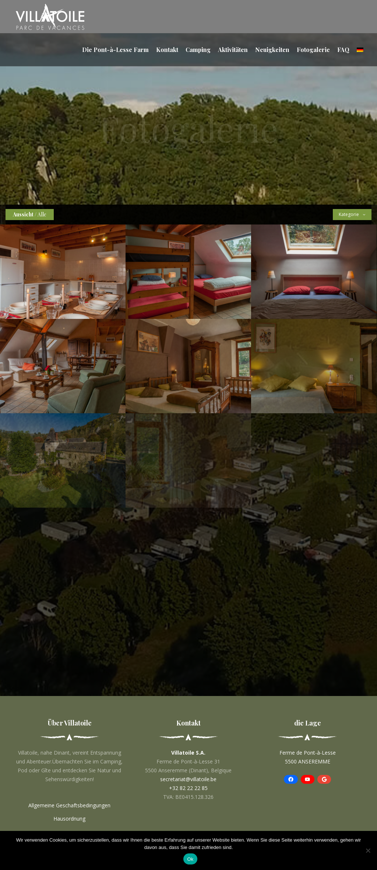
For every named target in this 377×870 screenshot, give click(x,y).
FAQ (343, 49)
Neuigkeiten (272, 49)
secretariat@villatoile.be (188, 779)
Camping (198, 49)
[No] (367, 850)
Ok (190, 859)
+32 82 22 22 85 (188, 787)
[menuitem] (360, 49)
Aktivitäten (233, 49)
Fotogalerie (313, 49)
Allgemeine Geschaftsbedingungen (69, 805)
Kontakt (167, 49)
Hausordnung (69, 818)
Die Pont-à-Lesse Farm (115, 49)
